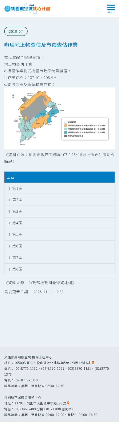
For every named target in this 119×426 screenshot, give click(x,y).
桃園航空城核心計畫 (27, 8)
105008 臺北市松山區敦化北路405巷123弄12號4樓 (52, 362)
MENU (111, 9)
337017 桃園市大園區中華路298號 (40, 403)
